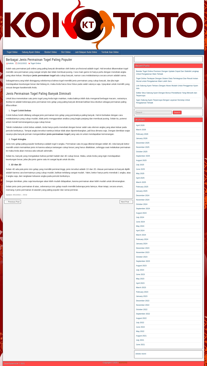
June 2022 (140, 327)
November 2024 (143, 200)
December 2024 (143, 195)
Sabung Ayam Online (31, 52)
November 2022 (143, 305)
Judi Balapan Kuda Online (86, 52)
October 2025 (141, 152)
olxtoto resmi (141, 354)
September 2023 (143, 261)
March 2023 (141, 287)
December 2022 (143, 301)
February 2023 (142, 292)
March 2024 (141, 235)
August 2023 (141, 266)
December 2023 (143, 248)
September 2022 (143, 314)
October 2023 (141, 257)
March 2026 (141, 130)
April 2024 (140, 230)
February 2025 (142, 187)
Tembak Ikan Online (110, 52)
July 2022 (140, 322)
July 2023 (140, 270)
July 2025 (140, 165)
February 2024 (142, 239)
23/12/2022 (22, 63)
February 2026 (142, 134)
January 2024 (141, 244)
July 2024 (140, 217)
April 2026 (140, 125)
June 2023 (140, 274)
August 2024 (141, 213)
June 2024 (140, 222)
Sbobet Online (50, 52)
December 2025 (143, 143)
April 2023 (140, 283)
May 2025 (140, 173)
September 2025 (143, 156)
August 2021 (141, 336)
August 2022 (141, 318)
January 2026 (141, 138)
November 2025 (143, 147)
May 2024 (140, 226)
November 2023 (143, 252)
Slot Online (66, 52)
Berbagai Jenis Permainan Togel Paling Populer (39, 60)
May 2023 (140, 279)
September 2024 (143, 208)
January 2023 (141, 296)
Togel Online (12, 52)
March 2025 (141, 182)
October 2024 (141, 204)
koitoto (11, 63)
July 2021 (140, 340)
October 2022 (141, 309)
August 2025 (141, 160)
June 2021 (140, 344)
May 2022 (140, 331)
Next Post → (126, 202)
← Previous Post (13, 202)
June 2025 (140, 169)
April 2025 (140, 178)
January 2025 (141, 191)
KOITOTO (123, 363)
